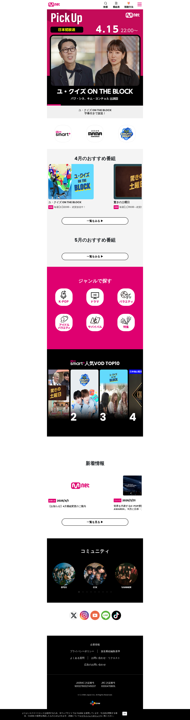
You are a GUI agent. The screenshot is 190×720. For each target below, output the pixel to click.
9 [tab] (111, 596)
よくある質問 (77, 662)
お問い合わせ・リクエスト (105, 662)
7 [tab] (130, 105)
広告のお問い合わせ (95, 669)
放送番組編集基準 (110, 656)
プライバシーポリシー (82, 656)
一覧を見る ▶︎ (95, 527)
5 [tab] (103, 105)
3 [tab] (76, 105)
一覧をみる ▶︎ (95, 221)
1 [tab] (48, 105)
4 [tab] (89, 105)
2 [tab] (62, 105)
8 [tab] (107, 596)
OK (125, 713)
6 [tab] (116, 105)
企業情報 (95, 649)
